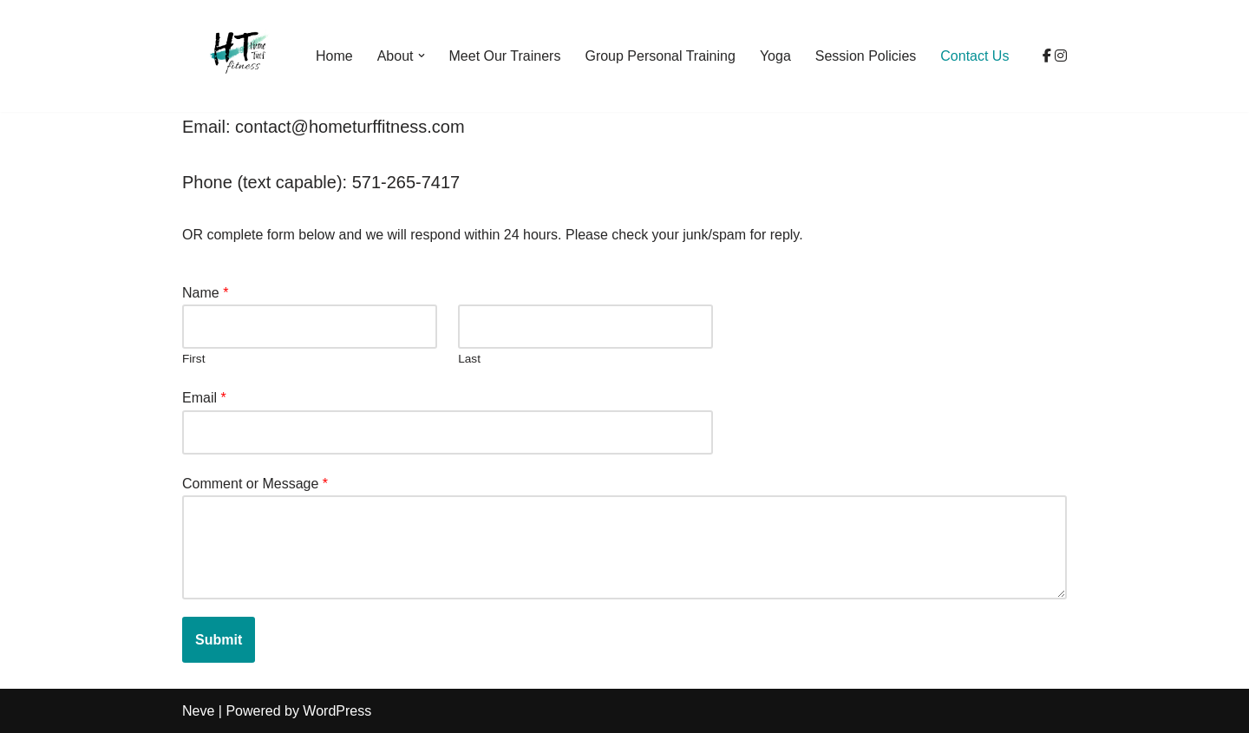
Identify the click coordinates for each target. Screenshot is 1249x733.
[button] (421, 55)
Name (205, 292)
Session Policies (866, 56)
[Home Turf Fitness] (234, 56)
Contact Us (974, 56)
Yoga (775, 56)
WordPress (337, 711)
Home (334, 56)
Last (469, 358)
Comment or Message (255, 483)
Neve (198, 711)
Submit (218, 639)
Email (204, 397)
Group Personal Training (660, 56)
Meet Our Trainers (505, 56)
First (193, 358)
